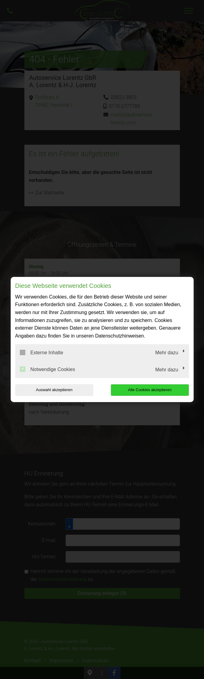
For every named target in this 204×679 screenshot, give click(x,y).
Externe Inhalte (41, 352)
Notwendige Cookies (47, 369)
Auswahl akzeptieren (54, 389)
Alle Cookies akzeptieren (150, 389)
